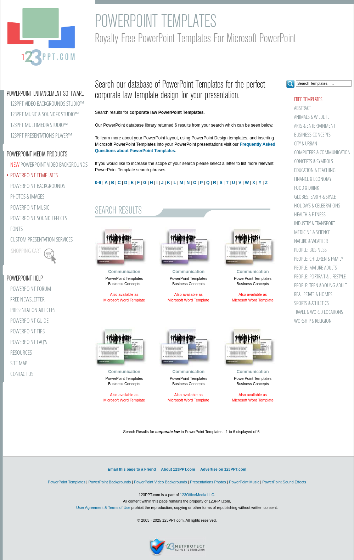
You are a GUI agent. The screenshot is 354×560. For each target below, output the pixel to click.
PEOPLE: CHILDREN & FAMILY (318, 259)
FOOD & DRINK (306, 188)
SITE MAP (18, 363)
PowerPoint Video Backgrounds (160, 482)
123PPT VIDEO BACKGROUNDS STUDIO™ (47, 104)
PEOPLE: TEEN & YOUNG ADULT (320, 286)
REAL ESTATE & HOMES (313, 295)
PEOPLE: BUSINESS (310, 250)
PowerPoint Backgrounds (110, 482)
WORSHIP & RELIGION (313, 321)
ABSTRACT (302, 108)
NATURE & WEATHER (311, 241)
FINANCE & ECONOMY (312, 179)
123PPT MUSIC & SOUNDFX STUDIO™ (44, 114)
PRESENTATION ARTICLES (32, 310)
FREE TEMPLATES (308, 99)
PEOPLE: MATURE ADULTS (315, 268)
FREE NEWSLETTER (27, 299)
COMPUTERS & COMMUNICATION (322, 153)
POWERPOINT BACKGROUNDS (37, 186)
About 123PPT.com (178, 469)
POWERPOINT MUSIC (29, 208)
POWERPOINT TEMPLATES (34, 175)
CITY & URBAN (305, 144)
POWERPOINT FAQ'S (28, 342)
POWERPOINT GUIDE (29, 321)
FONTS (16, 229)
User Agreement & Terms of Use (103, 507)
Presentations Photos (208, 482)
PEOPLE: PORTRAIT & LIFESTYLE (320, 277)
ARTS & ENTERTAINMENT (314, 126)
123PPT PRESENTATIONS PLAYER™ (41, 136)
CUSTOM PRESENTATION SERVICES (41, 240)
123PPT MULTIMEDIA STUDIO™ (39, 125)
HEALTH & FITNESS (310, 215)
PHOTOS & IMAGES (27, 197)
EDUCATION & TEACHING (315, 170)
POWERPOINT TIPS (27, 331)
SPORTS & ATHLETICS (311, 303)
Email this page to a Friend (132, 469)
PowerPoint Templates (66, 482)
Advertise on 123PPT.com (223, 469)
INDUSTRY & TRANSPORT (314, 224)
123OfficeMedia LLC (197, 495)
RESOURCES (21, 353)
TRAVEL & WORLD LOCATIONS (318, 312)
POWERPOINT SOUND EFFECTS (38, 218)
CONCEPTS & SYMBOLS (313, 162)
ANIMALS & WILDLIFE (312, 117)
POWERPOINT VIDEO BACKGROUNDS (49, 165)
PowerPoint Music (244, 482)
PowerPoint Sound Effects (284, 482)
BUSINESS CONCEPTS (312, 135)
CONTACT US (21, 374)
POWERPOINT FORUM (30, 289)
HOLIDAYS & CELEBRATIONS (317, 206)
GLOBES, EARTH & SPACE (315, 197)
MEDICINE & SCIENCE (312, 232)
